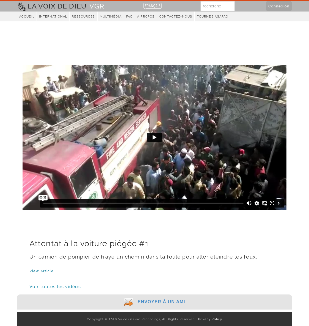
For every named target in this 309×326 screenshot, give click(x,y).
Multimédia (111, 16)
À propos (145, 16)
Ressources (83, 16)
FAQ (129, 16)
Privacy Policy (209, 319)
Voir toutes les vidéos (55, 286)
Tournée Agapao (212, 16)
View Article (41, 271)
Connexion (278, 6)
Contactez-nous (175, 16)
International (53, 16)
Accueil (26, 16)
